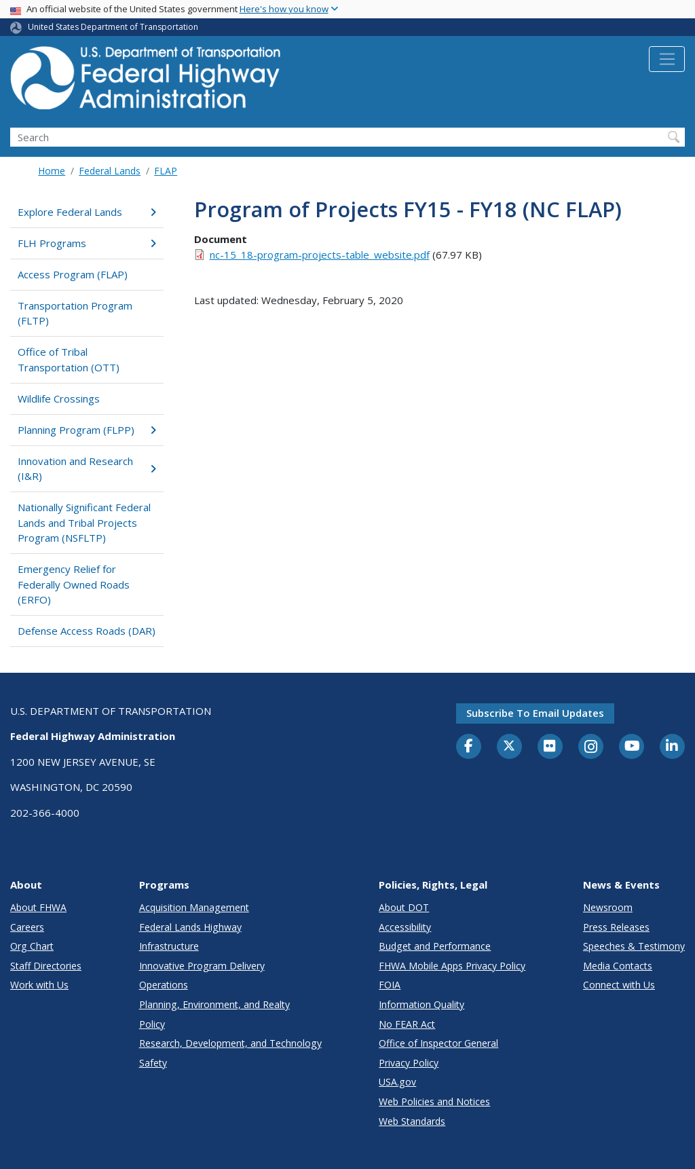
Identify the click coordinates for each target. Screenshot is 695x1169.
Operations (163, 984)
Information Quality (421, 1004)
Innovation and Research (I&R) (87, 468)
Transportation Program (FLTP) (75, 313)
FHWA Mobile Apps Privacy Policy (452, 965)
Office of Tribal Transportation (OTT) (68, 359)
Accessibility (405, 927)
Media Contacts (617, 965)
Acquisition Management (194, 907)
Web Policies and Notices (434, 1101)
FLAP (165, 170)
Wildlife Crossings (59, 398)
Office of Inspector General (438, 1043)
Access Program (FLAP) (73, 274)
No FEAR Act (407, 1024)
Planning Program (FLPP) (87, 430)
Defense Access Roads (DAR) (86, 630)
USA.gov (397, 1081)
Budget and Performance (435, 946)
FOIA (389, 984)
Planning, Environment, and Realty (214, 1004)
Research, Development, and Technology (230, 1043)
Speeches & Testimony (634, 946)
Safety (153, 1062)
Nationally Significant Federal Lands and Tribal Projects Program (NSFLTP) (84, 522)
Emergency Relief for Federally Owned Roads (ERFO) (74, 584)
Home (51, 170)
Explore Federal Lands (87, 212)
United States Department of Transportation (113, 27)
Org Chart (32, 946)
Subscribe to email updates (535, 713)
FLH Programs (87, 243)
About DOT (404, 907)
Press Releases (616, 927)
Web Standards (412, 1121)
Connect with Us (619, 984)
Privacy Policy (408, 1062)
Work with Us (39, 984)
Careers (27, 927)
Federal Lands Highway (190, 927)
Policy (152, 1024)
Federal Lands (109, 170)
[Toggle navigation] (667, 59)
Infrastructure (169, 946)
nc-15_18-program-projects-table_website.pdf (320, 254)
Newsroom (608, 907)
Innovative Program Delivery (202, 965)
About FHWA (38, 907)
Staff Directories (45, 965)
